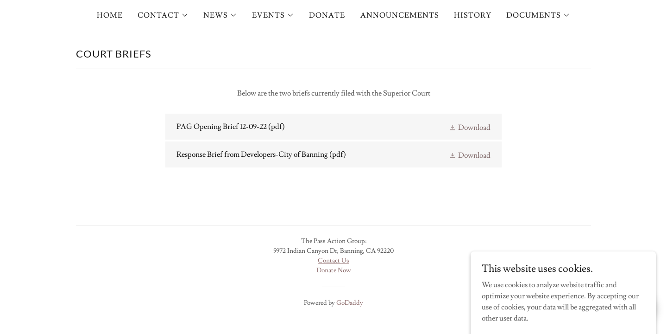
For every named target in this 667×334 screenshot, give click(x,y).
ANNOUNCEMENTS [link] (399, 15)
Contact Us (333, 261)
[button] (163, 15)
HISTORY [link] (472, 15)
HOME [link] (110, 15)
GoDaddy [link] (349, 303)
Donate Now (333, 270)
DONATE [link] (327, 15)
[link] (333, 127)
